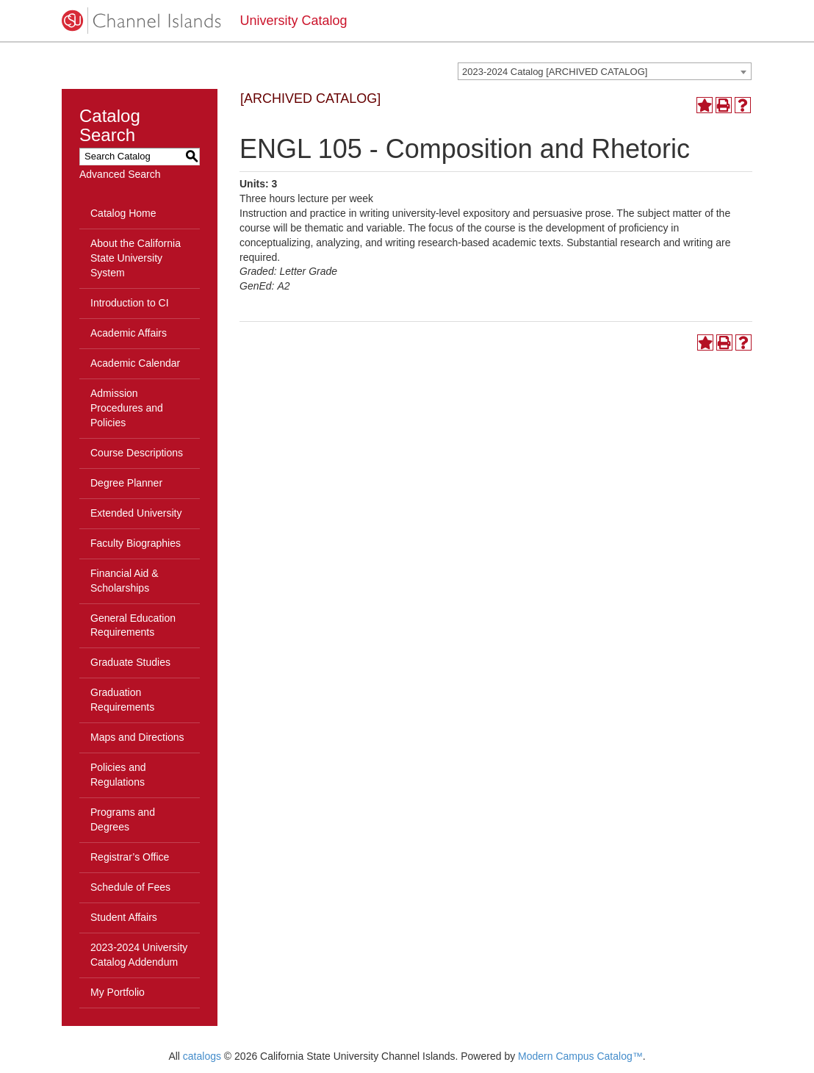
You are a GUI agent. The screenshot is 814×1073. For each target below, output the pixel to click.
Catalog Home (123, 213)
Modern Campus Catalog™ (580, 1056)
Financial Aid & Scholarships (124, 580)
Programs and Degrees (122, 819)
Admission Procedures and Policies (126, 407)
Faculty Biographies (135, 543)
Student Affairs (123, 917)
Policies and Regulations (118, 774)
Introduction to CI (129, 303)
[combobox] (605, 71)
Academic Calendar (135, 363)
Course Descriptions (136, 453)
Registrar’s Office (129, 857)
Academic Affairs (128, 333)
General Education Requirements (133, 625)
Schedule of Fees (130, 887)
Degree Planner (126, 483)
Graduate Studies (130, 662)
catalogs (202, 1056)
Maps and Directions (137, 737)
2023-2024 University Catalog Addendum (138, 954)
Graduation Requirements (122, 699)
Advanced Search (120, 174)
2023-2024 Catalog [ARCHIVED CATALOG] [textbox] (554, 71)
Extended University (136, 513)
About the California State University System (135, 258)
